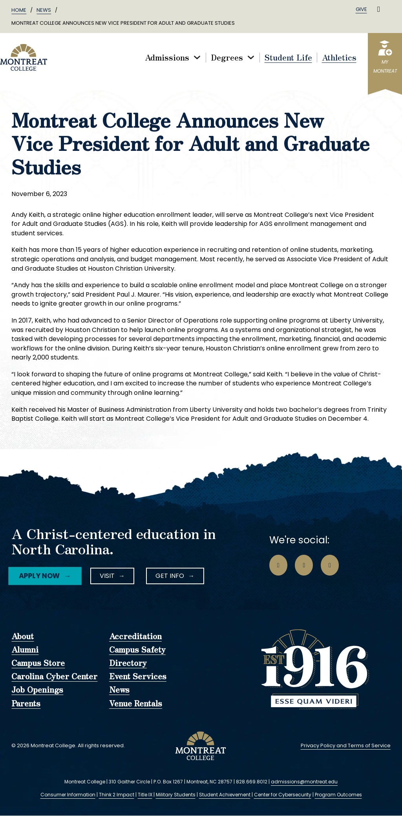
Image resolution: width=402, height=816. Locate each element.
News (44, 10)
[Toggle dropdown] (197, 57)
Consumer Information (67, 794)
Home (18, 10)
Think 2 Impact (116, 794)
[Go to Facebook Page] (278, 565)
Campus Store (38, 663)
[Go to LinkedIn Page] (330, 565)
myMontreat (385, 67)
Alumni (24, 650)
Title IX (145, 794)
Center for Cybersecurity (282, 794)
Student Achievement (224, 794)
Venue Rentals (135, 704)
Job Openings (37, 690)
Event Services (137, 676)
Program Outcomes (338, 794)
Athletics (339, 57)
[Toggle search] (379, 9)
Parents (25, 704)
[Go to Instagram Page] (304, 565)
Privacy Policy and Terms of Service (346, 745)
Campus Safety (137, 650)
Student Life (288, 57)
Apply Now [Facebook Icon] (39, 575)
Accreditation (135, 636)
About (22, 636)
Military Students (176, 794)
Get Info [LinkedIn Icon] (169, 575)
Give (361, 9)
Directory (128, 663)
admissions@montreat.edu (304, 781)
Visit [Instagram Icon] (107, 575)
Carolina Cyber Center (54, 676)
